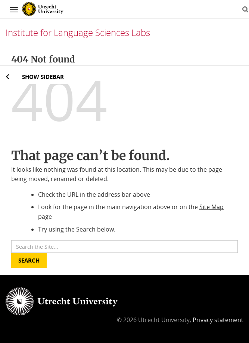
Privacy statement (218, 320)
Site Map (211, 207)
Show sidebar (43, 76)
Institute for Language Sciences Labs (78, 32)
